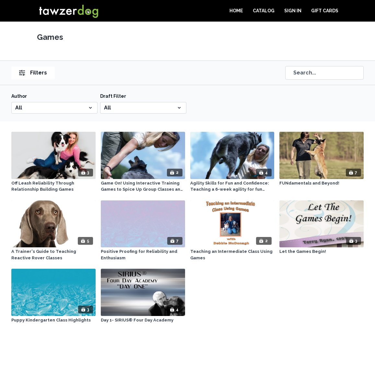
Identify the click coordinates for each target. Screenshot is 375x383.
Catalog (264, 10)
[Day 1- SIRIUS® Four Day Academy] (143, 320)
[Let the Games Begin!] (321, 251)
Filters (33, 73)
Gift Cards (324, 10)
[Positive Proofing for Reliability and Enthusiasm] (143, 254)
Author (19, 96)
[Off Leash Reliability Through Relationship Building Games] (53, 186)
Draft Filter (113, 96)
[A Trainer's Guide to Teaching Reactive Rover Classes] (53, 254)
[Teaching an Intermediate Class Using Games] (232, 254)
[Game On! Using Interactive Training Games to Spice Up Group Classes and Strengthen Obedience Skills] (143, 186)
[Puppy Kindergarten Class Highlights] (53, 320)
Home (236, 10)
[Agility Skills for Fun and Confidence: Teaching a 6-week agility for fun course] (232, 186)
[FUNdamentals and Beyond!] (321, 183)
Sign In (292, 10)
